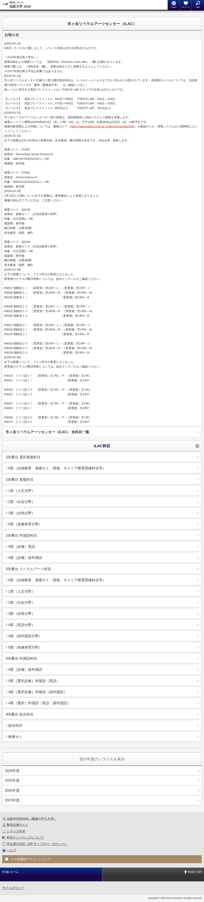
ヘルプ (11, 850)
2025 (12, 780)
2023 (12, 800)
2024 (12, 790)
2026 (12, 771)
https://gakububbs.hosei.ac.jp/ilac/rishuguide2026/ (102, 126)
